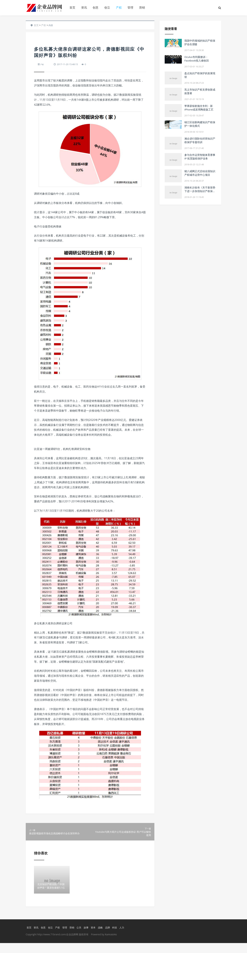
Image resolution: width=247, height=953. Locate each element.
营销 (142, 7)
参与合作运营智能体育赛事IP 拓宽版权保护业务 (199, 156)
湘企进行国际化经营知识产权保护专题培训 (199, 140)
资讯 (84, 7)
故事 (88, 937)
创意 (95, 7)
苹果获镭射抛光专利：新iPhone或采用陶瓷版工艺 (198, 107)
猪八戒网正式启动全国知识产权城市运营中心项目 (199, 172)
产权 (119, 7)
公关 (80, 937)
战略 (103, 937)
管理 (130, 7)
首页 (72, 7)
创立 (107, 7)
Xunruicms (111, 944)
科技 (118, 937)
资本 (95, 937)
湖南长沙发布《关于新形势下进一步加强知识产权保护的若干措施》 (199, 191)
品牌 (110, 937)
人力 (125, 937)
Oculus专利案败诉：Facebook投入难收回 (196, 58)
